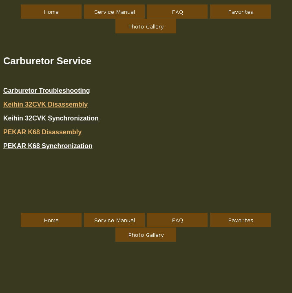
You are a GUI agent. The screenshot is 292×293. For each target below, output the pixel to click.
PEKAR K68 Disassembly (42, 132)
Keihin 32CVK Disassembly (45, 104)
